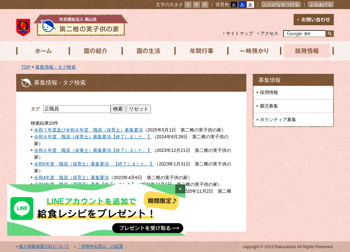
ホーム (42, 51)
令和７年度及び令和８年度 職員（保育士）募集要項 (88, 129)
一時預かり (252, 51)
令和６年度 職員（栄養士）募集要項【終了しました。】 (93, 150)
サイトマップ (239, 33)
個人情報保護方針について (44, 246)
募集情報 (270, 80)
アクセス (269, 33)
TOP (25, 67)
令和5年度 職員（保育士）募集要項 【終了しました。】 (94, 163)
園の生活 (147, 51)
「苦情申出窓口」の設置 (100, 246)
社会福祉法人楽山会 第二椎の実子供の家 (72, 25)
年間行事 (200, 51)
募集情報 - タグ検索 (55, 67)
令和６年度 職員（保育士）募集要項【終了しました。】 (93, 136)
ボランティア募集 (278, 119)
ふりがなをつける (281, 4)
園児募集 (269, 106)
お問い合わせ (314, 19)
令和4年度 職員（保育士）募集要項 (71, 177)
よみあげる (320, 4)
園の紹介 (95, 51)
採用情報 (305, 51)
